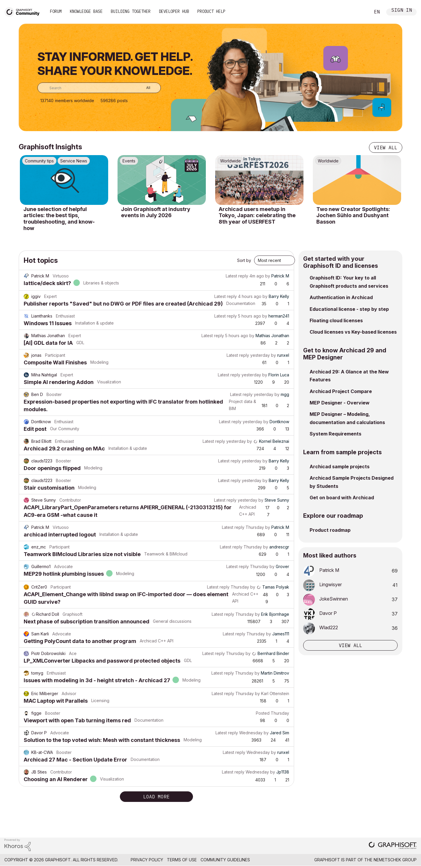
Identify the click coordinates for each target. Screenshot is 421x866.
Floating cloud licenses (336, 320)
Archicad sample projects (340, 466)
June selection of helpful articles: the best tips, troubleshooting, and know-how (59, 218)
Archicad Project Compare (341, 391)
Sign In (401, 10)
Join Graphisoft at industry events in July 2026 (155, 212)
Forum (56, 11)
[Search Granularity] (144, 88)
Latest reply (237, 275)
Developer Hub (174, 11)
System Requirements (335, 434)
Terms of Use (182, 859)
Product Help (211, 11)
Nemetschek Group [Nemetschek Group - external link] (395, 859)
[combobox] (99, 88)
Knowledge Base (86, 11)
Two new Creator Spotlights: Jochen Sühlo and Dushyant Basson (353, 215)
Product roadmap (330, 530)
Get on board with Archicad (342, 497)
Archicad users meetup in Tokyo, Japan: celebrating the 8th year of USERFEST (257, 215)
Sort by (244, 260)
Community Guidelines (225, 859)
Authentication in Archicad (341, 297)
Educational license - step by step (349, 309)
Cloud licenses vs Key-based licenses (353, 332)
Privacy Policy (147, 859)
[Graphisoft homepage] (393, 846)
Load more (156, 797)
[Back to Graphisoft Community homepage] (24, 11)
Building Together (131, 11)
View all (385, 147)
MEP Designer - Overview (340, 403)
